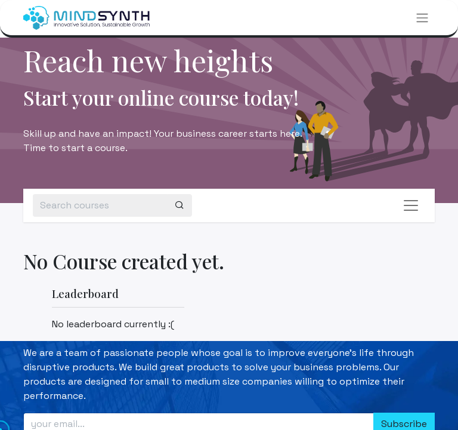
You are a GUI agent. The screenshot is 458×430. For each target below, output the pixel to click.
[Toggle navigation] (422, 17)
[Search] (179, 205)
